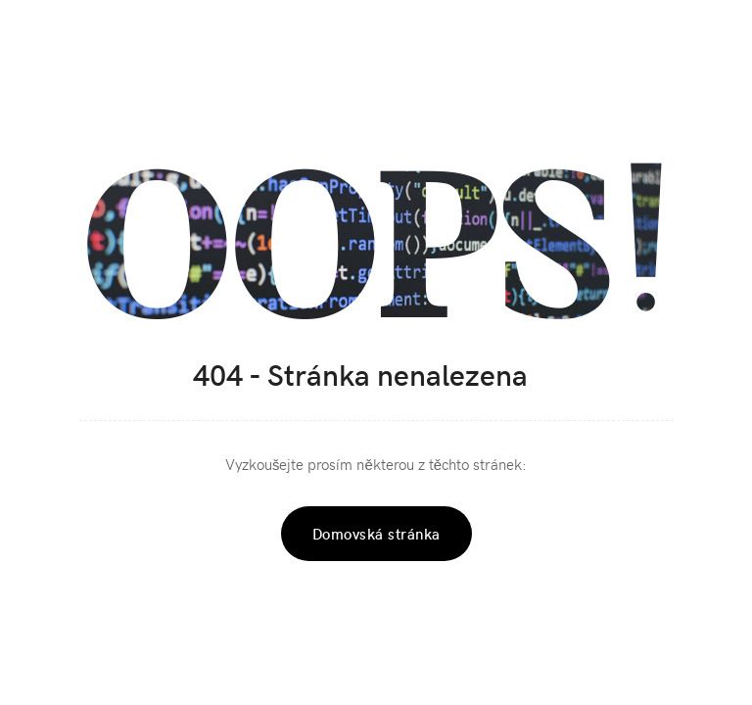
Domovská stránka (376, 533)
